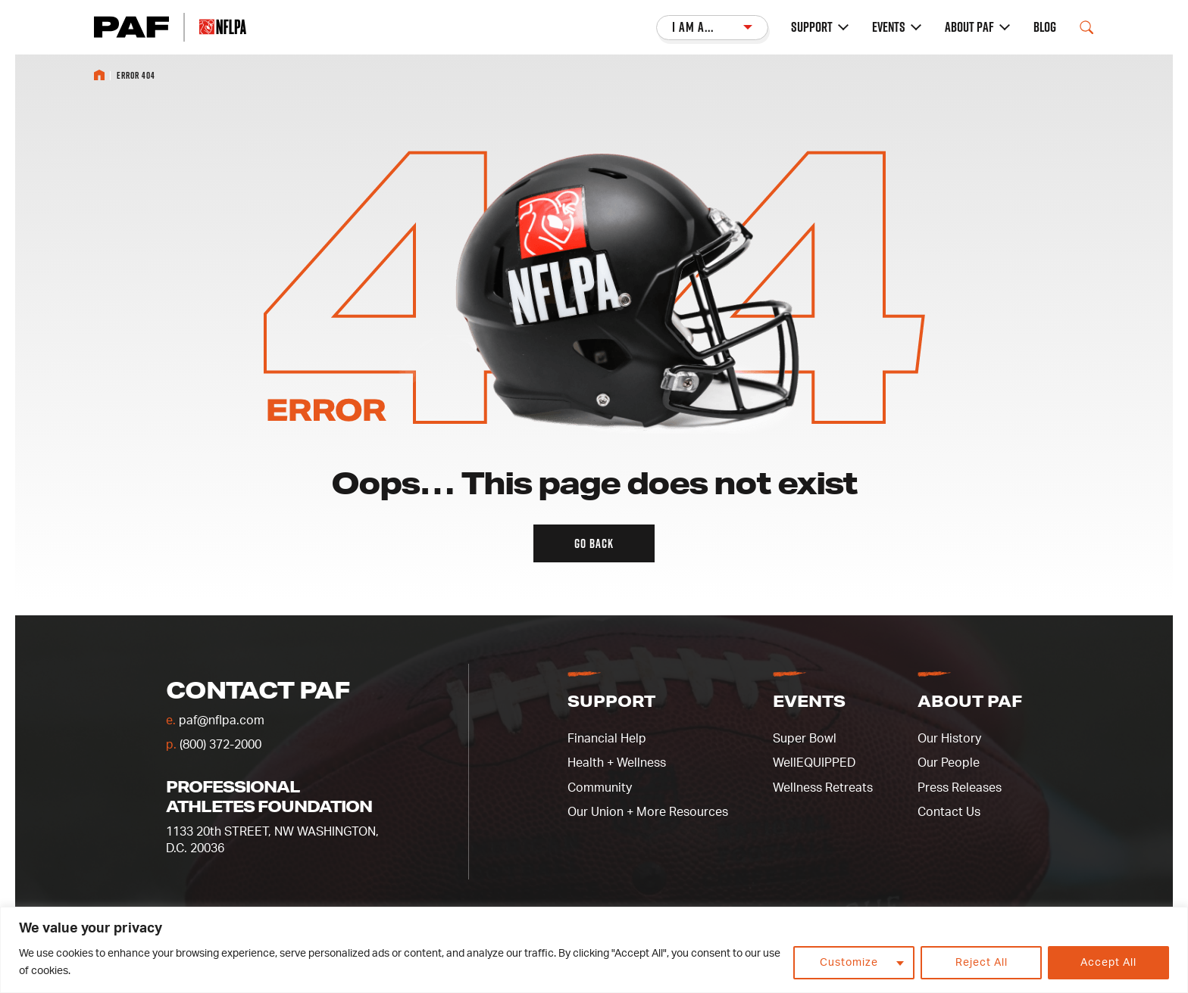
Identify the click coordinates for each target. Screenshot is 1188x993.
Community (599, 788)
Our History (949, 739)
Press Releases (960, 788)
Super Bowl (804, 739)
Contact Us (949, 812)
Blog (1044, 27)
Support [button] (611, 701)
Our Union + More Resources (647, 812)
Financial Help (606, 739)
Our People (949, 763)
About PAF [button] (970, 701)
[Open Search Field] (1086, 27)
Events (888, 27)
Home (99, 75)
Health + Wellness (616, 763)
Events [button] (809, 701)
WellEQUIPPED (814, 763)
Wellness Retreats (823, 788)
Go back (594, 543)
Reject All (981, 962)
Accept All (1108, 962)
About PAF (969, 27)
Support (812, 27)
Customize (849, 962)
